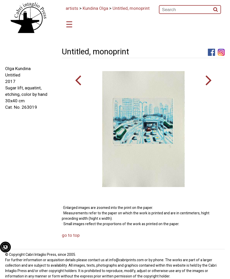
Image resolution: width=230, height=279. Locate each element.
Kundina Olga (95, 8)
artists (72, 8)
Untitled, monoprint (131, 8)
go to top (71, 235)
